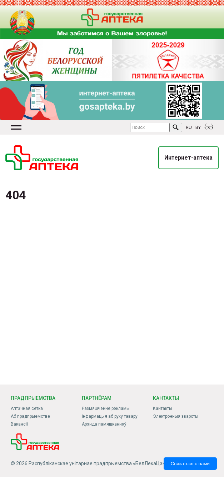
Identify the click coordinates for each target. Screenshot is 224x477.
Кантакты (162, 408)
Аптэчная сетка (27, 408)
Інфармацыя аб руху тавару (110, 416)
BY (198, 127)
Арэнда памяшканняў (104, 424)
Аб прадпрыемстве (30, 416)
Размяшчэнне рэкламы (106, 408)
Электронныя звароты (175, 416)
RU (189, 127)
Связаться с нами (190, 463)
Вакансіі (19, 424)
